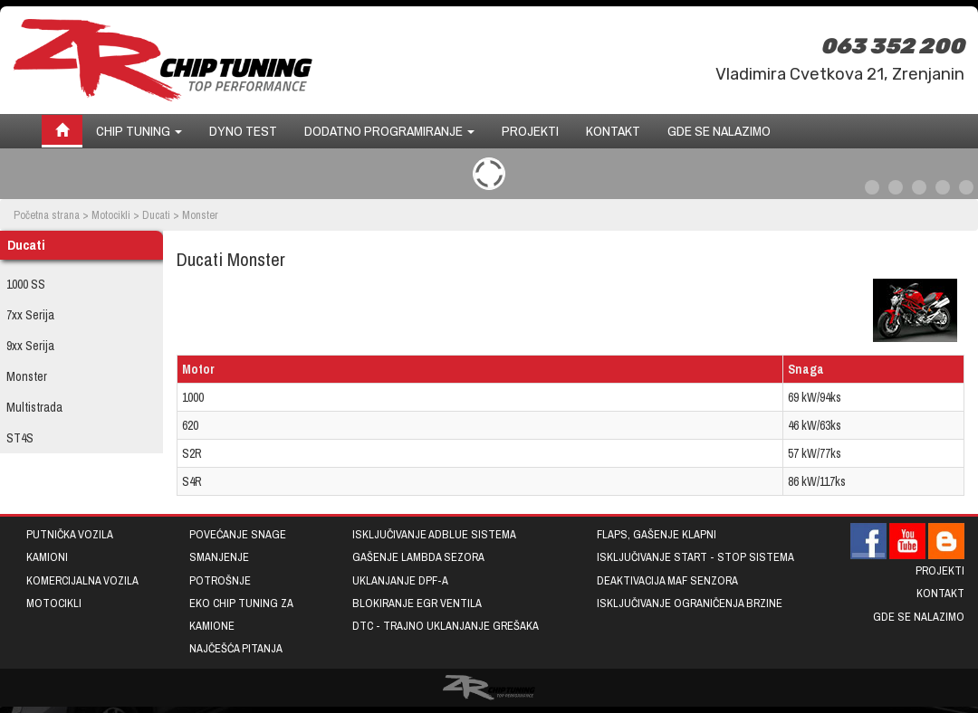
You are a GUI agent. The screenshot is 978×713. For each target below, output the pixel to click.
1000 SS (25, 284)
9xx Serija (30, 345)
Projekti (530, 130)
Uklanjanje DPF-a (400, 580)
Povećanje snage (237, 534)
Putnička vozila (69, 534)
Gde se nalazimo (719, 130)
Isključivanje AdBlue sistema (434, 534)
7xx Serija (30, 315)
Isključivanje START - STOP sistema (695, 557)
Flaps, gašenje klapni (656, 534)
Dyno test (243, 130)
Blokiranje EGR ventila (417, 603)
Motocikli (110, 215)
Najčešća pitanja (236, 648)
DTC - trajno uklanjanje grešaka (445, 625)
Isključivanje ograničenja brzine (689, 603)
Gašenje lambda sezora (418, 557)
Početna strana (47, 215)
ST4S (20, 438)
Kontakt (613, 130)
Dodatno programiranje (389, 130)
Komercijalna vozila (82, 580)
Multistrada (34, 407)
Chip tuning (139, 130)
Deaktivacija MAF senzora (667, 580)
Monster (26, 376)
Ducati (156, 215)
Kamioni (47, 557)
